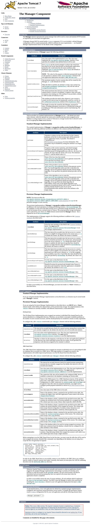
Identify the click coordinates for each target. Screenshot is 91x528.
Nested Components (32, 26)
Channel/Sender (9, 82)
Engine (7, 49)
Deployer (7, 89)
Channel (7, 79)
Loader (7, 63)
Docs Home (8, 16)
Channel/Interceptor (10, 85)
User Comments (9, 21)
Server (6, 27)
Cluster (7, 53)
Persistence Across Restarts (38, 30)
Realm (6, 67)
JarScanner (8, 60)
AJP (6, 42)
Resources (8, 68)
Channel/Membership (11, 81)
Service (7, 28)
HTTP (6, 40)
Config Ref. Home (10, 17)
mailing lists (74, 515)
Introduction (30, 20)
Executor (7, 34)
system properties (63, 200)
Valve (6, 70)
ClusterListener (9, 90)
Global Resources (10, 59)
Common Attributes (35, 23)
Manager (7, 65)
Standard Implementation (37, 25)
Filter (6, 96)
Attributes (29, 22)
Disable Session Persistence (38, 31)
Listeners (7, 62)
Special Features (31, 28)
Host (6, 51)
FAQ (6, 19)
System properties (10, 98)
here (72, 508)
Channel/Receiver (10, 84)
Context (7, 48)
